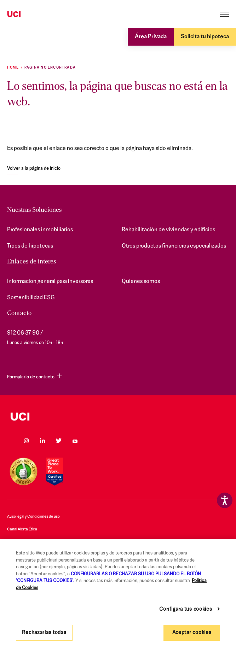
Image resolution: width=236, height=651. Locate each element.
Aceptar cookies (192, 632)
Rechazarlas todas (44, 632)
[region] (118, 595)
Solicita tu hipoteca (205, 37)
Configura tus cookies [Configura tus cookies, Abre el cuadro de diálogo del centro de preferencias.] (185, 609)
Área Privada (151, 37)
